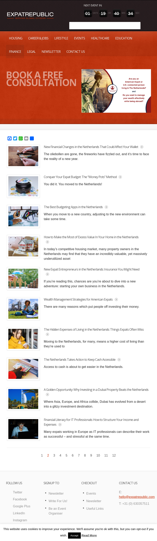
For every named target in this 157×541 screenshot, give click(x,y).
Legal (31, 51)
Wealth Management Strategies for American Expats (78, 299)
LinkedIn (19, 513)
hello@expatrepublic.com (137, 497)
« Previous (35, 454)
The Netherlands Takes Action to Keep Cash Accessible (79, 359)
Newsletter (51, 51)
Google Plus (21, 506)
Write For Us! (58, 501)
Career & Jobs (38, 38)
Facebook (20, 499)
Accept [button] (74, 535)
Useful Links (95, 508)
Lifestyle (61, 38)
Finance (15, 51)
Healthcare (100, 38)
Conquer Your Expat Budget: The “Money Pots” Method (80, 177)
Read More (89, 535)
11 (106, 455)
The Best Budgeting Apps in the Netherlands (73, 207)
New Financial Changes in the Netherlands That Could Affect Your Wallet (91, 147)
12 (114, 455)
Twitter (17, 492)
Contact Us (75, 51)
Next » (121, 454)
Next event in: (93, 5)
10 (98, 455)
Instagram (20, 520)
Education (123, 38)
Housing (15, 38)
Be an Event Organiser (57, 511)
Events (79, 38)
